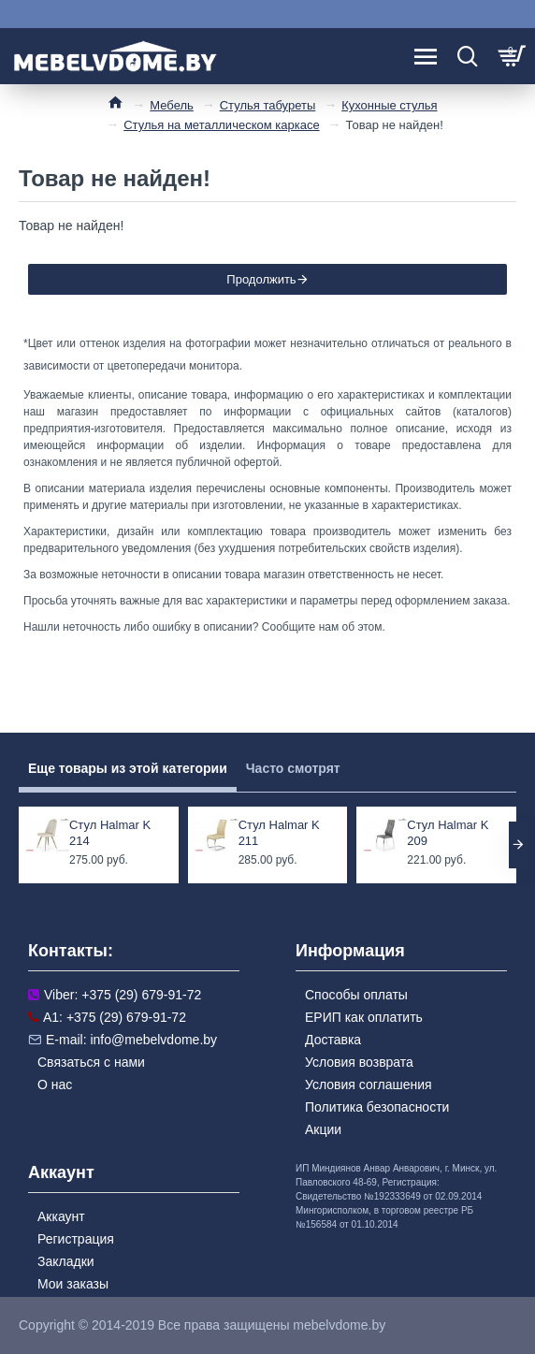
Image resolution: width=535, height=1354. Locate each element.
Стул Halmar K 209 (447, 833)
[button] (518, 845)
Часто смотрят (293, 768)
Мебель (172, 105)
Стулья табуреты (268, 105)
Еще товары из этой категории (127, 768)
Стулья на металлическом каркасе (221, 125)
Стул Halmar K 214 (110, 833)
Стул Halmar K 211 (279, 833)
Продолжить (261, 279)
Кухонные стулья (389, 105)
